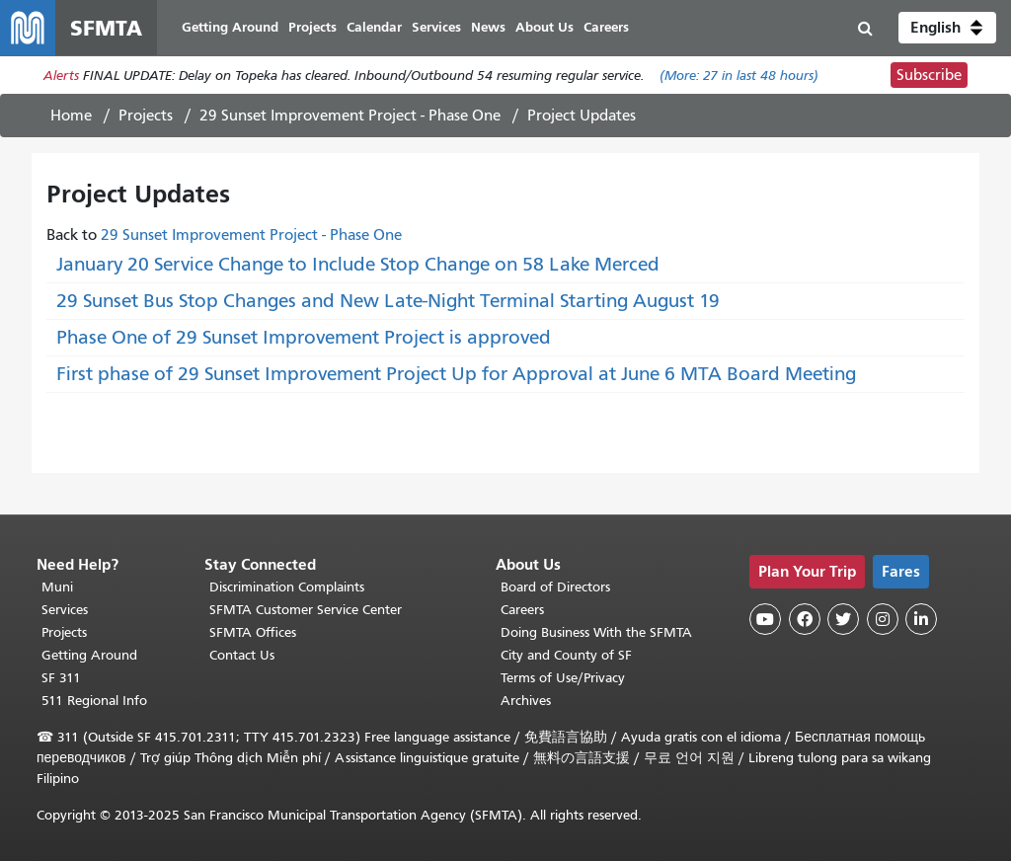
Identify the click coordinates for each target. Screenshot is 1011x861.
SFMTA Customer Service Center (305, 609)
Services (64, 609)
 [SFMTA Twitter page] (843, 619)
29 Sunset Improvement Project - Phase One (350, 115)
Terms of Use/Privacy (563, 677)
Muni (57, 587)
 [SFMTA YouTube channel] (765, 619)
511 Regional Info (94, 700)
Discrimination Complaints (286, 587)
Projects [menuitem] (312, 27)
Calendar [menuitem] (374, 27)
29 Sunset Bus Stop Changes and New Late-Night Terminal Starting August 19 (388, 300)
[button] (947, 27)
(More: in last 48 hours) (739, 75)
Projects (145, 115)
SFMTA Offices (252, 632)
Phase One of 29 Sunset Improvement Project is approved (303, 337)
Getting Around (89, 655)
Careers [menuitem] (606, 27)
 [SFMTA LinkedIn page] (921, 619)
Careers (522, 609)
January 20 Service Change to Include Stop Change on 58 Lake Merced (358, 264)
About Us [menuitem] (544, 27)
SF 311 (61, 677)
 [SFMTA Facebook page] (805, 619)
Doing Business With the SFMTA (596, 632)
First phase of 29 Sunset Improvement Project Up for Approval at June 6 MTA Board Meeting (456, 373)
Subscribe (929, 75)
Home (71, 115)
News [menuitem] (488, 27)
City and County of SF (566, 655)
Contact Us (241, 655)
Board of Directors (555, 587)
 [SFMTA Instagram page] (883, 619)
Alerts (61, 75)
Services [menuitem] (436, 27)
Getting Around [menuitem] (230, 27)
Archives (526, 700)
